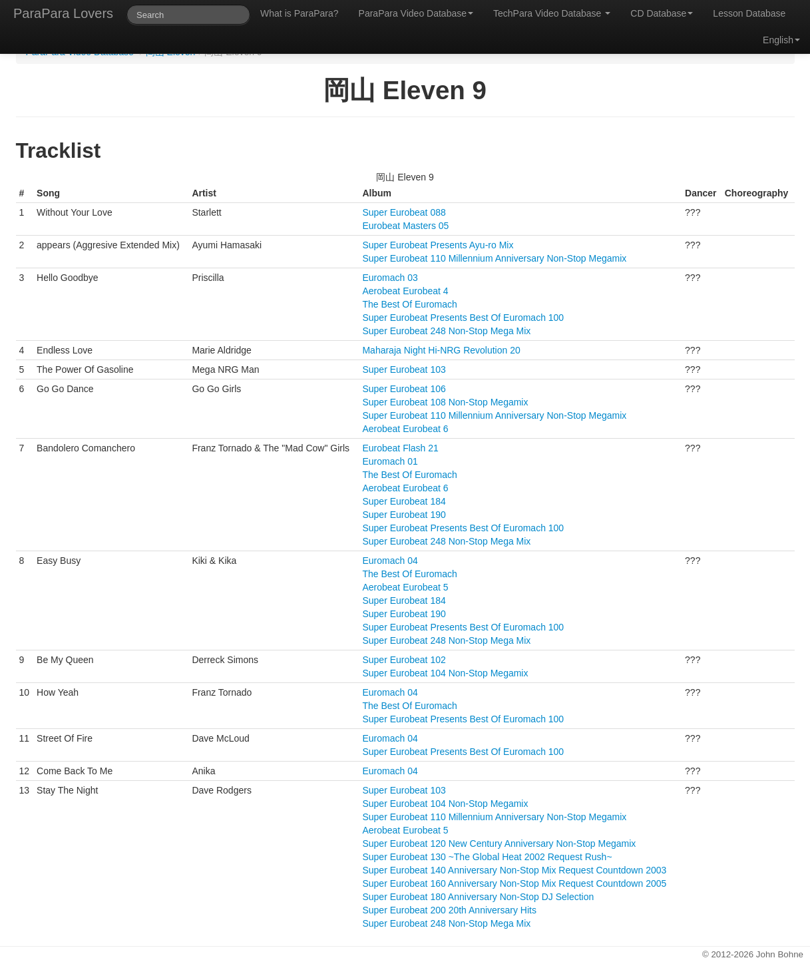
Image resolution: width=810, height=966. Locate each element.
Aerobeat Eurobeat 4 (405, 291)
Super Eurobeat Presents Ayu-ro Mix (437, 245)
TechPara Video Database (551, 13)
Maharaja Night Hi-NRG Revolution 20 (441, 350)
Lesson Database (749, 13)
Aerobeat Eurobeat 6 (405, 428)
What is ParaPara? (299, 13)
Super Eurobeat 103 (403, 369)
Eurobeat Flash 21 (400, 448)
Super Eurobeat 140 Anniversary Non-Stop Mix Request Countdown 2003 (514, 870)
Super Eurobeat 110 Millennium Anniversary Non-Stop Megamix (494, 258)
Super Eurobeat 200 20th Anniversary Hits (449, 910)
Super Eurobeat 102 (403, 659)
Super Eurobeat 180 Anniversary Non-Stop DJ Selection (478, 896)
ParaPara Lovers (63, 13)
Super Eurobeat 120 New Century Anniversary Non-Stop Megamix (499, 843)
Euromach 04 (389, 560)
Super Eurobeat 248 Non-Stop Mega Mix (446, 331)
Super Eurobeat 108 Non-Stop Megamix (445, 402)
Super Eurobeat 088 (403, 212)
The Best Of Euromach (409, 304)
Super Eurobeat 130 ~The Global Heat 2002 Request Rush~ (487, 856)
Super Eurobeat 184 (403, 501)
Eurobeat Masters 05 (405, 225)
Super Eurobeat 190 (403, 514)
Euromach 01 (389, 461)
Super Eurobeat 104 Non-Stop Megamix (445, 673)
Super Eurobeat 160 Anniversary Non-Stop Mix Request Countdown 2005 (514, 883)
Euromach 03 (389, 277)
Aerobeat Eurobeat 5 (405, 587)
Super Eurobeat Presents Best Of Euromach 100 (463, 317)
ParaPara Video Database (416, 13)
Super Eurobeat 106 (403, 388)
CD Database (661, 13)
